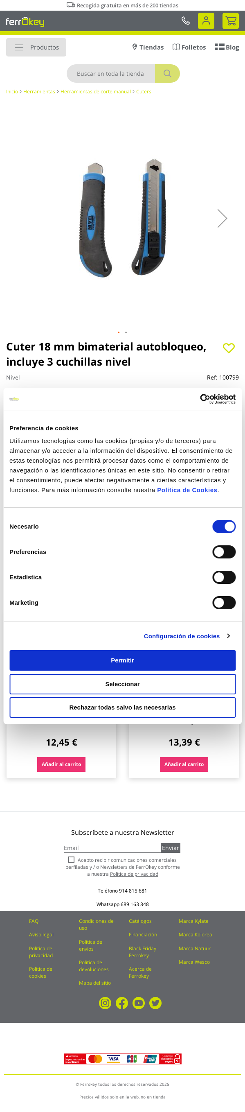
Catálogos (140, 921)
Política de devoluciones (94, 966)
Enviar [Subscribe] (170, 848)
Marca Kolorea (195, 934)
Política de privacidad (41, 952)
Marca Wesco (194, 961)
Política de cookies (40, 972)
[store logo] (25, 21)
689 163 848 (135, 904)
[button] (222, 218)
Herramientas (39, 91)
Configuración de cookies (182, 636)
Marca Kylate (194, 921)
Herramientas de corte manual (96, 91)
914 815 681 (133, 890)
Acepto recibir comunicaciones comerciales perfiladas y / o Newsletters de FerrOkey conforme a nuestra (122, 867)
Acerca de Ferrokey (140, 972)
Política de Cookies (187, 489)
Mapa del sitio (95, 982)
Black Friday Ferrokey (142, 952)
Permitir (122, 660)
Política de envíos (90, 945)
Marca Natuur (195, 948)
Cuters (143, 91)
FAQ (33, 921)
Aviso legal (41, 934)
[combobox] (123, 73)
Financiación (143, 934)
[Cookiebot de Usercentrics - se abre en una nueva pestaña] (200, 399)
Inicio (12, 91)
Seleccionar (122, 683)
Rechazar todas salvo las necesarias (122, 707)
